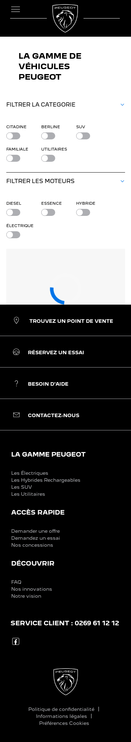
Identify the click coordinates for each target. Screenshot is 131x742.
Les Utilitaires (28, 494)
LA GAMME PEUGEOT (48, 454)
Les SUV (21, 487)
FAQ (16, 582)
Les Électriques (29, 473)
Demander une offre (35, 531)
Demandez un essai (35, 538)
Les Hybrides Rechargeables (45, 480)
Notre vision (26, 596)
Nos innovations (31, 589)
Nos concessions (32, 545)
